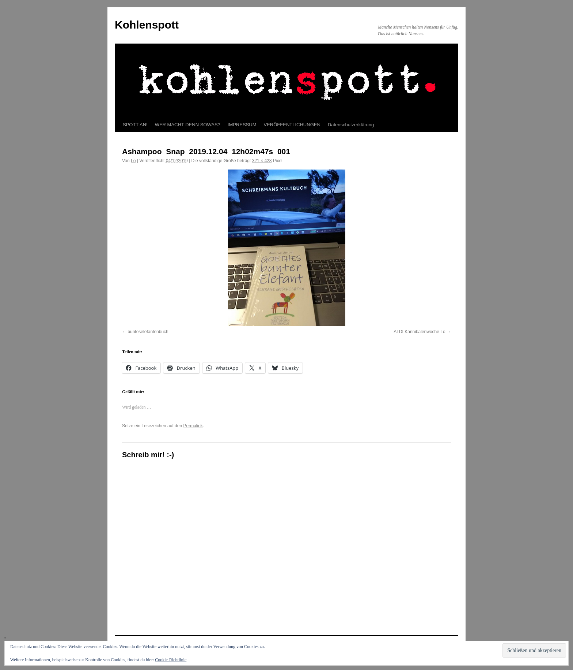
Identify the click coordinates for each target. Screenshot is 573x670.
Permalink (192, 425)
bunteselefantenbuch (148, 331)
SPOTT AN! (135, 124)
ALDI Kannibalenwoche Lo (419, 331)
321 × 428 (262, 160)
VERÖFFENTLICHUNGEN (292, 124)
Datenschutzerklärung (351, 124)
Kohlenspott (147, 25)
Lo (133, 160)
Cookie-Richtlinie (170, 659)
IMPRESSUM (242, 124)
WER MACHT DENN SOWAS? (187, 124)
